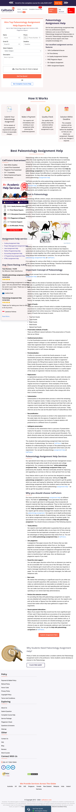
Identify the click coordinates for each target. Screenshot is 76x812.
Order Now (58, 3)
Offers (70, 10)
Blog (2, 746)
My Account (61, 10)
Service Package (6, 718)
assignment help (44, 177)
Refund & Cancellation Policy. (59, 806)
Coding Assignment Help (12, 243)
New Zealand (47, 786)
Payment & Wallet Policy (8, 680)
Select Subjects (8, 48)
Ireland (68, 786)
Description (6, 54)
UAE (24, 786)
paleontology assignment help (36, 258)
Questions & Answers (8, 725)
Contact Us (4, 739)
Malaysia (56, 786)
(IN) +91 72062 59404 (8, 762)
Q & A (19, 9)
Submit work (51, 10)
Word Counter (5, 753)
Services (24, 9)
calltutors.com (46, 800)
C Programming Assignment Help (14, 256)
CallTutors (51, 258)
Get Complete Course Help (22, 84)
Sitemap (3, 729)
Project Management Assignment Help (16, 246)
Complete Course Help (35, 9)
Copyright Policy (6, 695)
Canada (38, 786)
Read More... (6, 316)
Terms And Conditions (8, 698)
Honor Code (5, 687)
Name (5, 35)
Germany (39, 789)
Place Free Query (35, 665)
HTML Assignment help (11, 258)
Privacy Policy (5, 691)
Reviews (19, 12)
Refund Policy (5, 684)
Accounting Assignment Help (13, 253)
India (62, 786)
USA (20, 786)
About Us (4, 708)
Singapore (31, 786)
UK (16, 786)
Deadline (26, 41)
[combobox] (26, 37)
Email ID (5, 41)
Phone (25, 35)
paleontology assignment (36, 513)
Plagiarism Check (6, 722)
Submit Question (6, 711)
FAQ (2, 742)
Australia (10, 786)
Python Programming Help (12, 251)
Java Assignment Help (11, 248)
